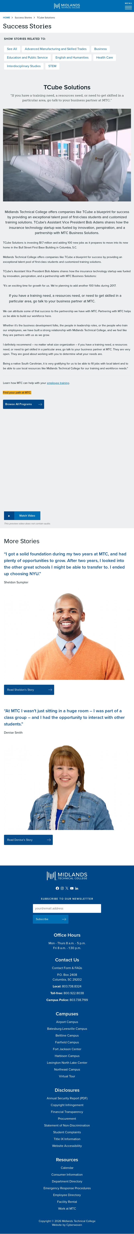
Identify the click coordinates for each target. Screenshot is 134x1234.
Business (100, 49)
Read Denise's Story (19, 844)
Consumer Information (67, 1175)
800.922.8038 (74, 993)
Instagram (62, 888)
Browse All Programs (18, 404)
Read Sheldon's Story (20, 693)
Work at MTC (67, 1209)
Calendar (67, 1168)
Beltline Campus (67, 1036)
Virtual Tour (67, 1076)
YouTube (71, 888)
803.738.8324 (71, 986)
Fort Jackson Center (67, 1049)
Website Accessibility (67, 1146)
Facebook (57, 888)
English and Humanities (72, 58)
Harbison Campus (67, 1056)
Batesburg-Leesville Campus (67, 1029)
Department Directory (67, 1181)
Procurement (67, 1119)
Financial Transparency (67, 1112)
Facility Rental (67, 1202)
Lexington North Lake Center (67, 1063)
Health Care (104, 58)
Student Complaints (67, 1132)
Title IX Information (67, 1139)
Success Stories (23, 17)
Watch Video (27, 515)
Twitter (67, 888)
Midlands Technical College (67, 6)
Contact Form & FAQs (67, 968)
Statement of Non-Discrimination (67, 1125)
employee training (58, 383)
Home (6, 17)
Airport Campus (67, 1022)
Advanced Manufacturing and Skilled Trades (55, 49)
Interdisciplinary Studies (24, 66)
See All (12, 49)
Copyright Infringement (67, 1105)
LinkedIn (76, 888)
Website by (67, 1225)
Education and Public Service (27, 58)
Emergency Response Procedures (67, 1188)
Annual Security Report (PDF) (67, 1098)
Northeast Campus (67, 1070)
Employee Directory (67, 1195)
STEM (52, 66)
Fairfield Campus (67, 1042)
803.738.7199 (79, 1000)
